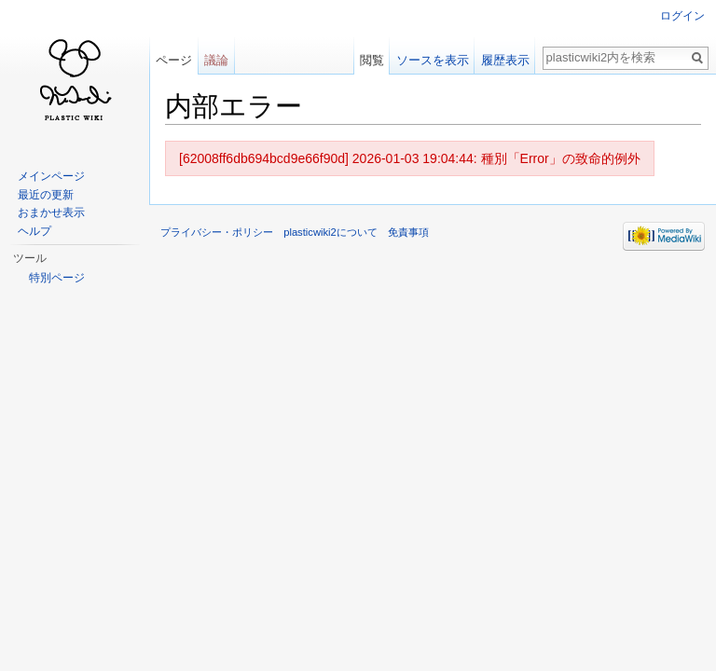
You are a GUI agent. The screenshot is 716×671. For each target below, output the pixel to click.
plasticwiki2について (330, 232)
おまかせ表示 (51, 212)
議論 (216, 60)
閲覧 (372, 60)
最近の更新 (46, 194)
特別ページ (57, 277)
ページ (174, 60)
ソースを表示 (432, 60)
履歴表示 (505, 60)
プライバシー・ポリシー (216, 232)
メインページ (51, 176)
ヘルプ (34, 231)
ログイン (682, 15)
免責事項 (408, 232)
